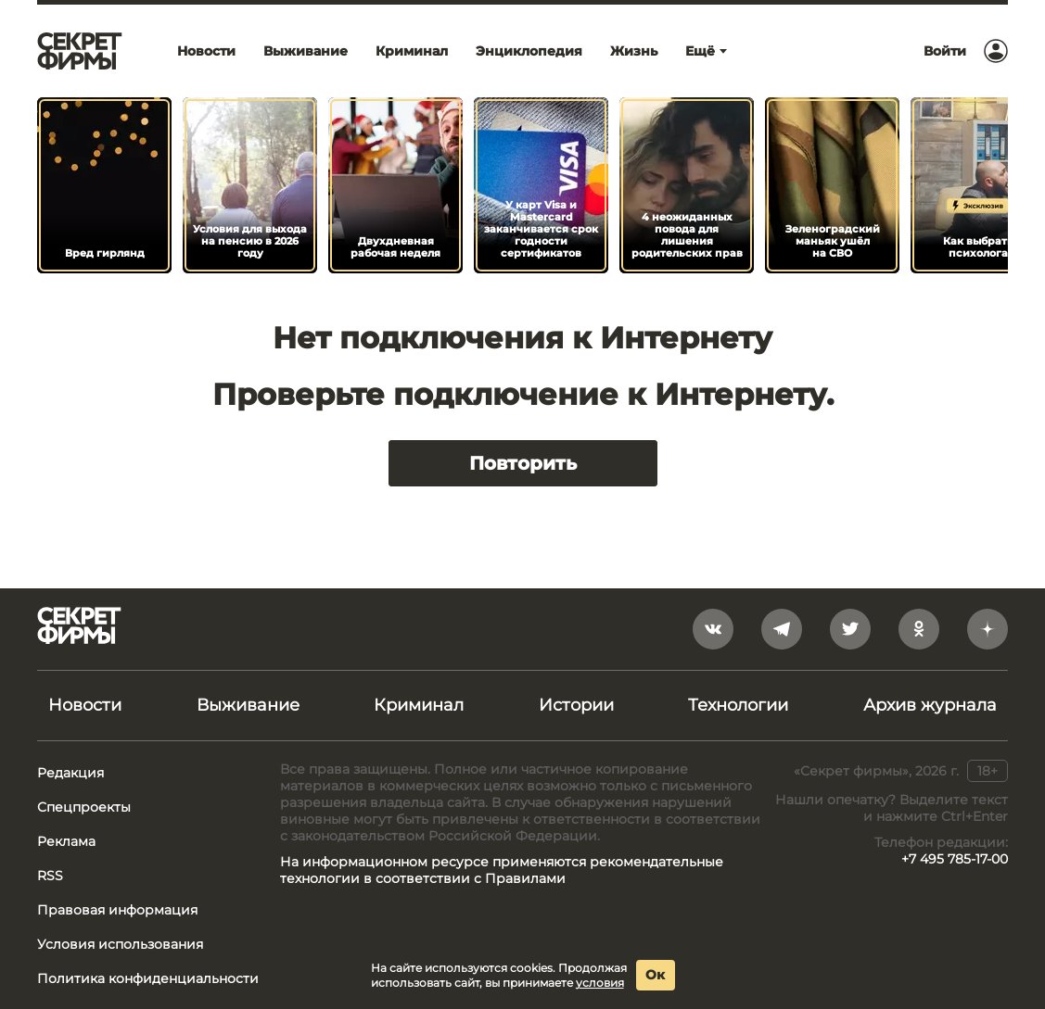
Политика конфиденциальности (148, 978)
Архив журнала (930, 705)
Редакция (70, 772)
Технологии (738, 705)
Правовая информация (117, 910)
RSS (50, 875)
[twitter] (850, 629)
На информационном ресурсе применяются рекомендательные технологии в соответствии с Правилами (501, 870)
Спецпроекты (84, 807)
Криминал (419, 705)
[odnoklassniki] (918, 629)
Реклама (66, 841)
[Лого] (79, 50)
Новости (84, 705)
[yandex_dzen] (987, 629)
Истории (576, 705)
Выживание (248, 705)
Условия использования (120, 944)
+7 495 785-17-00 (954, 859)
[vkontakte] (713, 629)
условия (600, 983)
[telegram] (781, 629)
